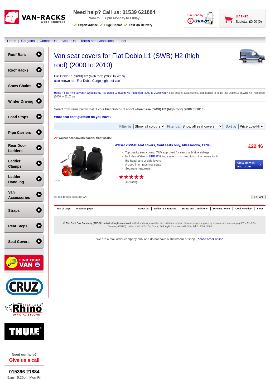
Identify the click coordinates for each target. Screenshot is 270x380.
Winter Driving (20, 101)
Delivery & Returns (165, 208)
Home (11, 41)
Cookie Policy (243, 208)
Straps (14, 210)
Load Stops (18, 117)
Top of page (63, 208)
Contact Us (48, 41)
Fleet (122, 41)
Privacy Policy (221, 208)
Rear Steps (17, 226)
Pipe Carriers (19, 132)
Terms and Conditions (97, 41)
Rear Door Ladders (17, 148)
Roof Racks (18, 70)
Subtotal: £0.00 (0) (249, 22)
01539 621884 (138, 12)
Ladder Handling (16, 179)
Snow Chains (19, 86)
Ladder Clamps (15, 163)
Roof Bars (17, 55)
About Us (68, 41)
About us (143, 208)
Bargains (28, 41)
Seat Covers (19, 242)
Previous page (84, 208)
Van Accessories (19, 195)
